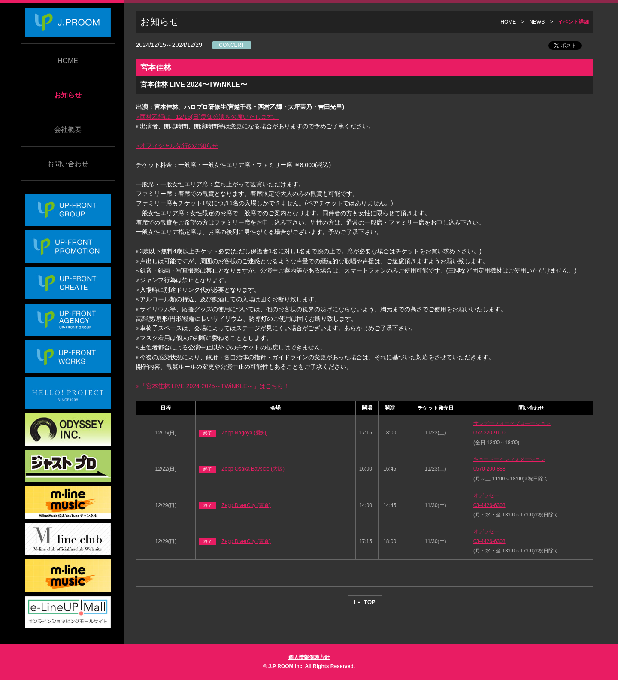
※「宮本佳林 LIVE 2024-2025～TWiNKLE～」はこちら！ (212, 385)
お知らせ (68, 95)
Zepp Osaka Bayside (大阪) (253, 469)
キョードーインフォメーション (509, 459)
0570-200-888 (489, 469)
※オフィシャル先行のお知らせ (177, 145)
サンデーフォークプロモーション (512, 423)
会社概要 (68, 129)
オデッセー (486, 495)
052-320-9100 (489, 433)
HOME (68, 60)
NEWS (537, 22)
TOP (365, 601)
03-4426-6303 (489, 505)
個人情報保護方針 (309, 657)
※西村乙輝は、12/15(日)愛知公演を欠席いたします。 (207, 116)
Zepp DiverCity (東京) (246, 505)
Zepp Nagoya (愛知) (244, 433)
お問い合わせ (67, 163)
